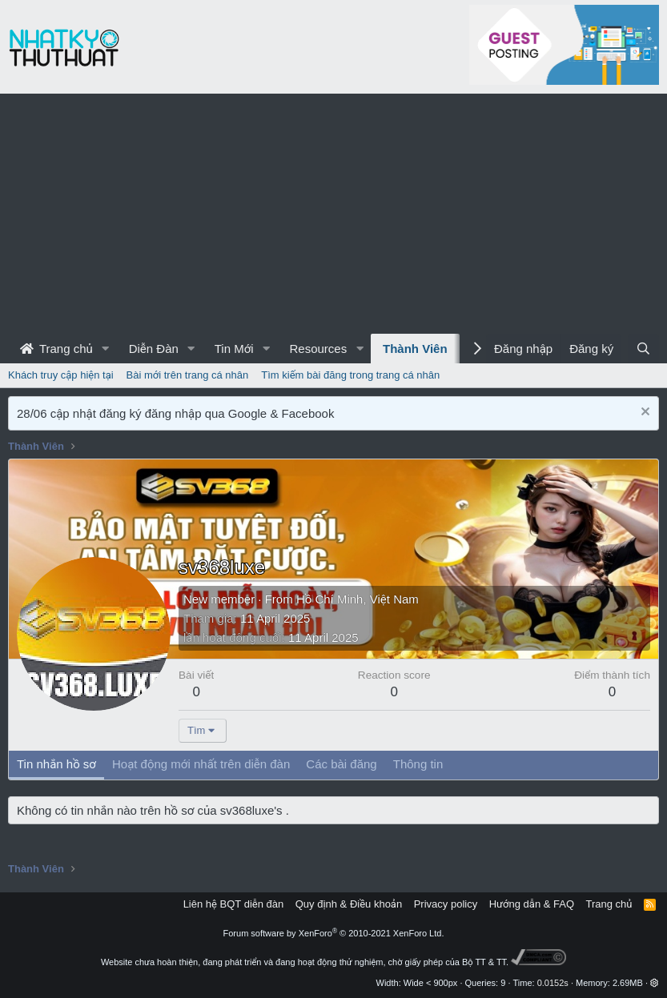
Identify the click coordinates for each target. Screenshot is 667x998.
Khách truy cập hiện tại (61, 375)
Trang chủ (56, 348)
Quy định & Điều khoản (348, 904)
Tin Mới (234, 348)
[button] (105, 348)
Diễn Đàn (154, 348)
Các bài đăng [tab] (341, 764)
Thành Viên (415, 348)
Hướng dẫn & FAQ (531, 904)
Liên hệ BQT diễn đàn (233, 904)
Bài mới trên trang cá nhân (188, 375)
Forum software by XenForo (333, 933)
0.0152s (553, 983)
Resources (318, 348)
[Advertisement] (333, 214)
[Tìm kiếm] (643, 348)
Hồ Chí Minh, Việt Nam (357, 599)
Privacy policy (445, 904)
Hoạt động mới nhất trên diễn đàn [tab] (201, 764)
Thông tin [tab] (418, 764)
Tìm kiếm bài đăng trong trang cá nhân (350, 375)
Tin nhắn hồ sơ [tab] (56, 764)
